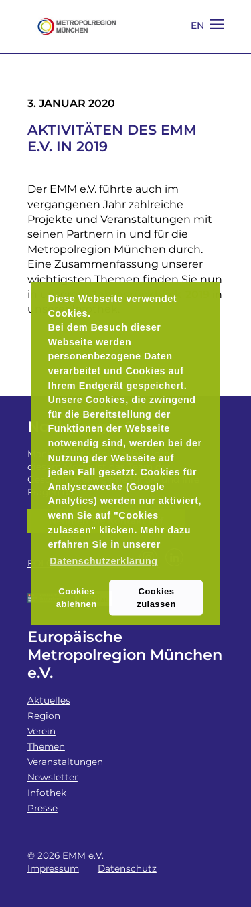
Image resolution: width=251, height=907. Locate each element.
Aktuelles (48, 700)
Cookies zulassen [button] (156, 597)
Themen (46, 746)
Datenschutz (127, 868)
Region (43, 715)
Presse (42, 808)
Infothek (46, 792)
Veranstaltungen (65, 761)
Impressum (53, 868)
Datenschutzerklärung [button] (103, 560)
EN (198, 25)
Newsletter (52, 777)
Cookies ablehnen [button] (76, 597)
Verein (41, 731)
